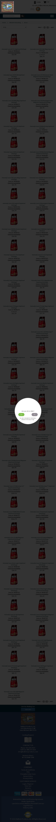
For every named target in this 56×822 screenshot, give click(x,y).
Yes (21, 414)
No (34, 414)
